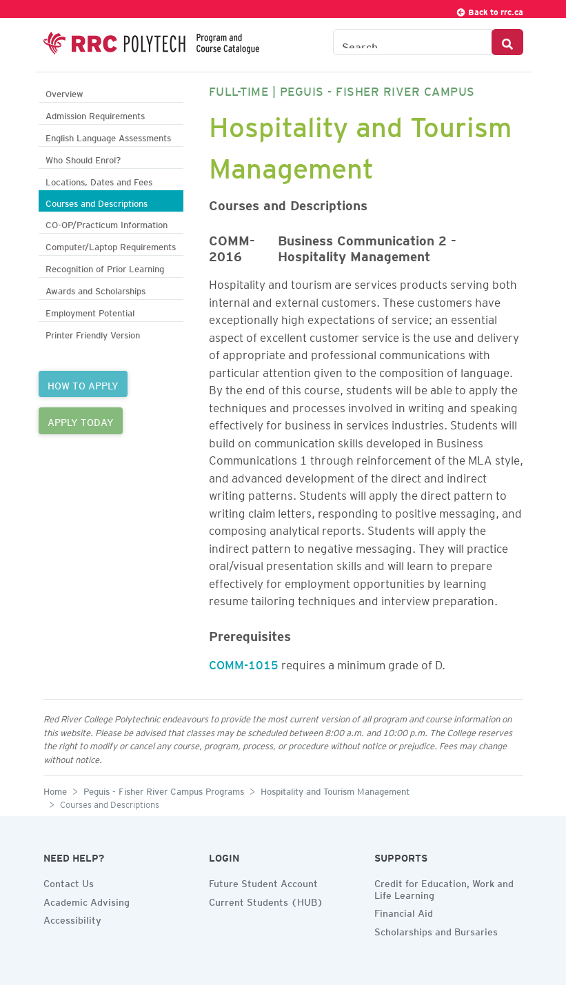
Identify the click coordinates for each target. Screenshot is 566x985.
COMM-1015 (244, 662)
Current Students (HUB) (266, 900)
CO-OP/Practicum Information (107, 223)
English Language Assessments (108, 136)
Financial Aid (403, 911)
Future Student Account (263, 881)
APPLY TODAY (81, 420)
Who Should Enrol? (83, 158)
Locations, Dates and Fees (99, 180)
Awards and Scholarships (95, 289)
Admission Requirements (95, 114)
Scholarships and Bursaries (436, 929)
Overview (64, 92)
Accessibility (72, 918)
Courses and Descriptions (97, 202)
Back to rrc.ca (489, 10)
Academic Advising (86, 900)
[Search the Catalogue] (412, 42)
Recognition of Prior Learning (105, 267)
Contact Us (68, 881)
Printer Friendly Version (93, 333)
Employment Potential (90, 311)
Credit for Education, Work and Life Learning (444, 887)
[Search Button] (507, 42)
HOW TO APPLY (83, 383)
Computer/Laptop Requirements (111, 245)
